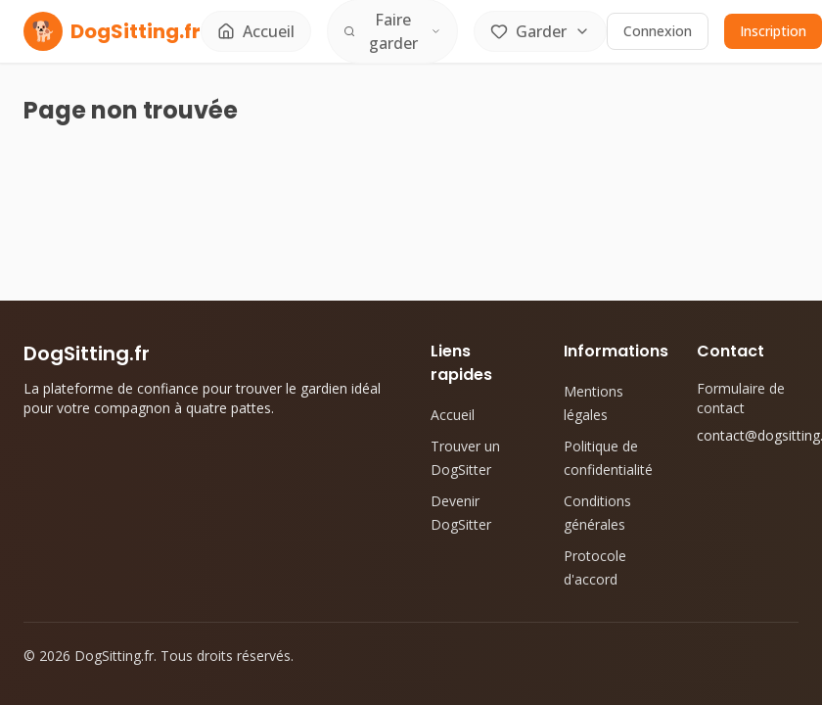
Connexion (657, 31)
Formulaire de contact (741, 398)
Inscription (773, 31)
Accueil (453, 414)
